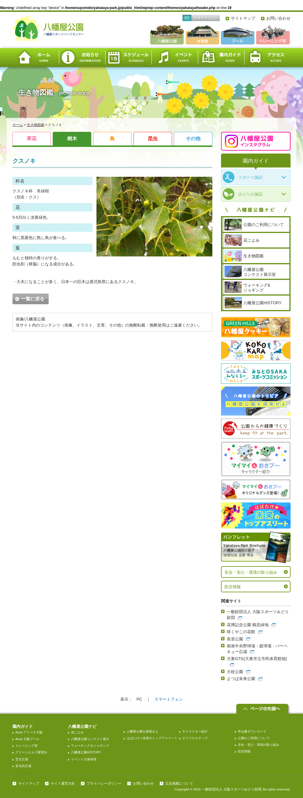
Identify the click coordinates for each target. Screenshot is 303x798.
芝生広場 (21, 759)
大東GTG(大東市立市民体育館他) (257, 658)
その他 (193, 138)
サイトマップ (243, 18)
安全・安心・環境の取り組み (250, 572)
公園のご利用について (254, 738)
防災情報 (232, 586)
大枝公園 (235, 671)
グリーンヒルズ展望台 (31, 752)
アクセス (267, 57)
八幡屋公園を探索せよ (142, 731)
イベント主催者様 (83, 759)
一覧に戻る (32, 298)
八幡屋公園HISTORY (86, 752)
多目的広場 (23, 766)
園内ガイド (221, 57)
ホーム (35, 57)
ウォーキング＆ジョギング (90, 745)
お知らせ (82, 57)
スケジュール (128, 57)
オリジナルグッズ (195, 738)
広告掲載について (179, 783)
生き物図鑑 (35, 125)
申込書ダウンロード (252, 731)
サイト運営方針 (63, 783)
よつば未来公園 (241, 678)
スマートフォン (206, 18)
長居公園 (235, 639)
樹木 (72, 138)
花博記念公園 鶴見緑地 (248, 624)
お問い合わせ (278, 18)
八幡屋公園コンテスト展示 (90, 739)
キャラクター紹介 (195, 731)
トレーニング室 (26, 745)
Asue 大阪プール (27, 739)
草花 (31, 138)
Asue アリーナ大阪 (29, 732)
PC (187, 18)
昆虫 (153, 138)
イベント (175, 57)
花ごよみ (77, 732)
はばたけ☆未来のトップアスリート (152, 738)
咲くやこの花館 (241, 631)
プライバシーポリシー (104, 783)
